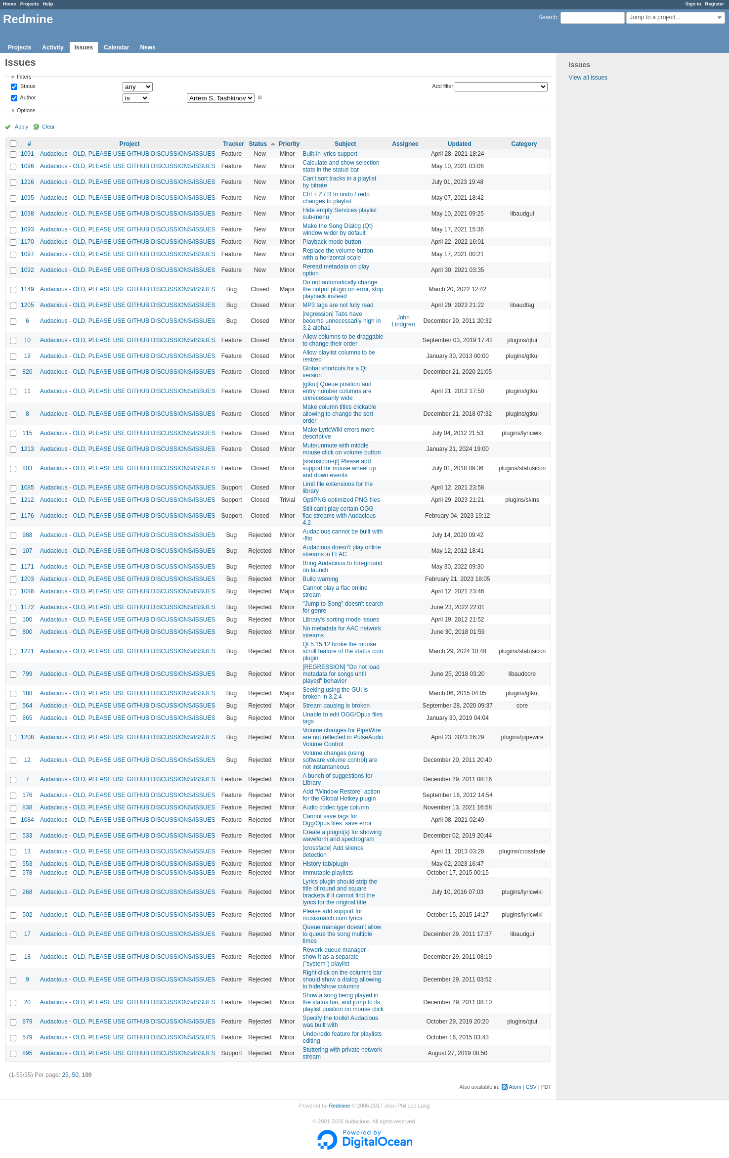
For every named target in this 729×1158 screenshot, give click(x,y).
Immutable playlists (327, 872)
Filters (24, 77)
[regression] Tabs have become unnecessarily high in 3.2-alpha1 (341, 321)
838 (27, 807)
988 (27, 535)
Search (547, 17)
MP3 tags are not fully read (337, 305)
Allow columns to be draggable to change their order (342, 340)
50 (75, 1074)
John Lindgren (403, 321)
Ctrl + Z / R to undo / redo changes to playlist (336, 198)
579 (27, 1037)
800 (27, 631)
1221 (27, 651)
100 (27, 619)
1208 (27, 737)
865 (27, 717)
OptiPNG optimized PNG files (341, 499)
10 (27, 340)
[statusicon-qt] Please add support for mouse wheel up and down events (339, 468)
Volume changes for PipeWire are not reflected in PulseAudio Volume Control (342, 737)
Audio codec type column (335, 807)
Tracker (233, 143)
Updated (460, 143)
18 (27, 956)
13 (27, 851)
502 (27, 914)
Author (27, 97)
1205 (27, 305)
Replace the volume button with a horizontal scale (337, 254)
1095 (27, 197)
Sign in (693, 3)
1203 (27, 579)
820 (27, 371)
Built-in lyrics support (329, 153)
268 (27, 892)
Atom (515, 1087)
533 (27, 835)
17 (27, 934)
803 (27, 468)
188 (27, 693)
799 (27, 673)
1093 (27, 229)
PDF (546, 1087)
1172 (27, 607)
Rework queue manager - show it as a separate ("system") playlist (335, 956)
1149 (27, 289)
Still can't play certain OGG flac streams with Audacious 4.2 (339, 515)
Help (48, 3)
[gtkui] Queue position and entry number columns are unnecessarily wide (336, 391)
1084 (27, 819)
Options (26, 110)
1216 (27, 181)
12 (27, 760)
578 (27, 872)
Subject (345, 143)
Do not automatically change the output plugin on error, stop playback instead (342, 289)
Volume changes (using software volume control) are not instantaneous (339, 760)
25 (65, 1074)
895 (27, 1053)
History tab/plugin (325, 863)
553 (27, 863)
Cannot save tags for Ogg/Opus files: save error (337, 820)
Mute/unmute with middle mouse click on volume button (341, 449)
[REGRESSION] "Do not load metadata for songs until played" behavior (341, 674)
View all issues (588, 77)
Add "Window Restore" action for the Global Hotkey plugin (341, 795)
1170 (27, 241)
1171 (27, 566)
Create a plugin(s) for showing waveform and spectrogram (342, 836)
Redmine (339, 1106)
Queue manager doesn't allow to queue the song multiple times (341, 934)
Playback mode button (331, 241)
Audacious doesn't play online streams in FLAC (341, 551)
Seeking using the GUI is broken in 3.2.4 (335, 693)
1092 (27, 270)
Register (714, 3)
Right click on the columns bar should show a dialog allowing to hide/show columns (342, 979)
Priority (289, 143)
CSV (531, 1087)
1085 (27, 487)
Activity (52, 47)
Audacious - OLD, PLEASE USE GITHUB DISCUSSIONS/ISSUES (127, 153)
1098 (27, 213)
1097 (27, 254)
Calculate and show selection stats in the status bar (340, 166)
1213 (27, 448)
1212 (27, 499)
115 (27, 433)
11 (27, 391)
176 (27, 795)
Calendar (116, 47)
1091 (27, 153)
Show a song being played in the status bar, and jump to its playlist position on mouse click (343, 1002)
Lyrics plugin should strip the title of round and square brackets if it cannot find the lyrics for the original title (339, 892)
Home (9, 3)
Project (130, 143)
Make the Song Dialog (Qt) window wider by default (337, 229)
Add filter (443, 86)
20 (27, 1002)
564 (27, 705)
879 (27, 1021)
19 (27, 356)
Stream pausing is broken (336, 705)
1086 (27, 591)
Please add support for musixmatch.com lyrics (332, 915)
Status (27, 86)
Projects (29, 3)
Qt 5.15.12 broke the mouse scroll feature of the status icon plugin (342, 651)
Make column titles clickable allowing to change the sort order (339, 413)
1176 (27, 515)
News (147, 47)
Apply (21, 127)
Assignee (405, 143)
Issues (84, 47)
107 (27, 550)
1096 (27, 166)
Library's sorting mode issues (340, 619)
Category (524, 143)
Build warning (320, 579)
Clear (48, 127)
